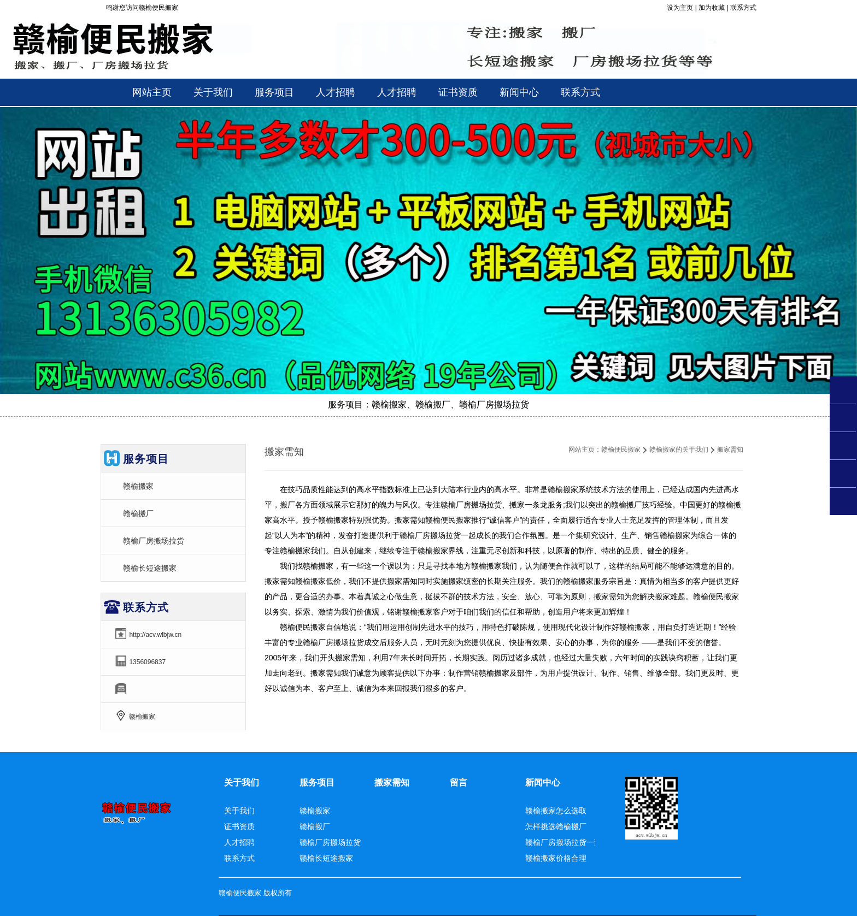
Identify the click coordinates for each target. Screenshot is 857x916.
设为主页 (680, 7)
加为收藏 (711, 7)
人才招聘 (239, 842)
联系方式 (743, 7)
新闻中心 (542, 782)
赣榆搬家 (138, 486)
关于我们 (241, 782)
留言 (458, 782)
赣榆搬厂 (138, 513)
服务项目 (317, 782)
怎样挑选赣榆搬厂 (555, 826)
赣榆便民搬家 (621, 449)
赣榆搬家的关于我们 (678, 449)
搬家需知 (391, 782)
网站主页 (152, 92)
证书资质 (239, 826)
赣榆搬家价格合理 (555, 858)
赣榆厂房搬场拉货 (153, 540)
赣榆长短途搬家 (150, 568)
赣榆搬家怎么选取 (555, 810)
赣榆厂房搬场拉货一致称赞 (571, 842)
